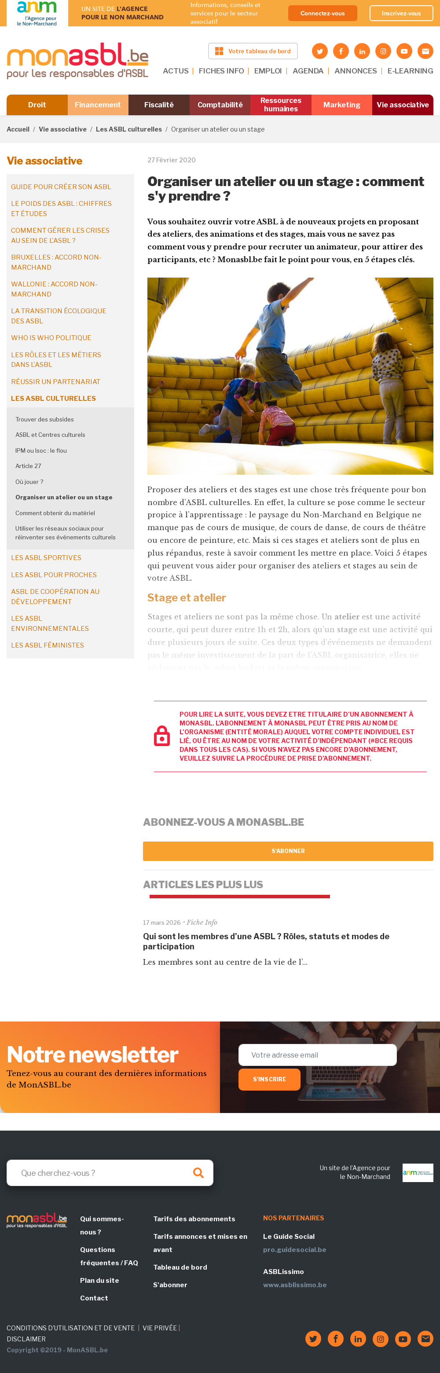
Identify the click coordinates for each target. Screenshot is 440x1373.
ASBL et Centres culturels (50, 434)
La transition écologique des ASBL (58, 316)
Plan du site (99, 1281)
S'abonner (288, 851)
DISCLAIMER (26, 1339)
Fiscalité (159, 105)
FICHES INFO (221, 70)
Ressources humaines (280, 104)
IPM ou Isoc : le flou (41, 450)
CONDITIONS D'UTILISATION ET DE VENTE (71, 1328)
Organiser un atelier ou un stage (64, 497)
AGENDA (308, 70)
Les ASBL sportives (46, 558)
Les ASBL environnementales (50, 624)
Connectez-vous (323, 13)
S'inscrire (269, 1079)
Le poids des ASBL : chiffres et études (61, 209)
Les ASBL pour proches (54, 575)
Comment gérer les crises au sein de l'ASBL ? (60, 236)
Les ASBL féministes (47, 645)
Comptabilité (220, 105)
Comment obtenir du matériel (55, 512)
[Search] (110, 1173)
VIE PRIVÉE (160, 1328)
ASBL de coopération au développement (55, 597)
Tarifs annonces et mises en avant (200, 1243)
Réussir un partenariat (55, 382)
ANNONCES (355, 70)
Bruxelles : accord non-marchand (56, 262)
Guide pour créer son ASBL (61, 187)
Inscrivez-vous (402, 13)
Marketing (341, 105)
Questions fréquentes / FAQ (109, 1256)
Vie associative (403, 105)
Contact (94, 1298)
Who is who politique (51, 338)
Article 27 (28, 465)
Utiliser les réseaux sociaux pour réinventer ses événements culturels (65, 533)
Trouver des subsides (44, 419)
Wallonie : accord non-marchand (54, 289)
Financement (98, 105)
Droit (37, 105)
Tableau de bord (180, 1267)
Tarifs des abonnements (194, 1219)
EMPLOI (268, 70)
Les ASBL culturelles (129, 129)
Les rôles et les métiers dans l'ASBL (56, 360)
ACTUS (175, 70)
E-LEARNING (410, 70)
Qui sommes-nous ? (102, 1225)
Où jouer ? (29, 481)
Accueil (18, 129)
